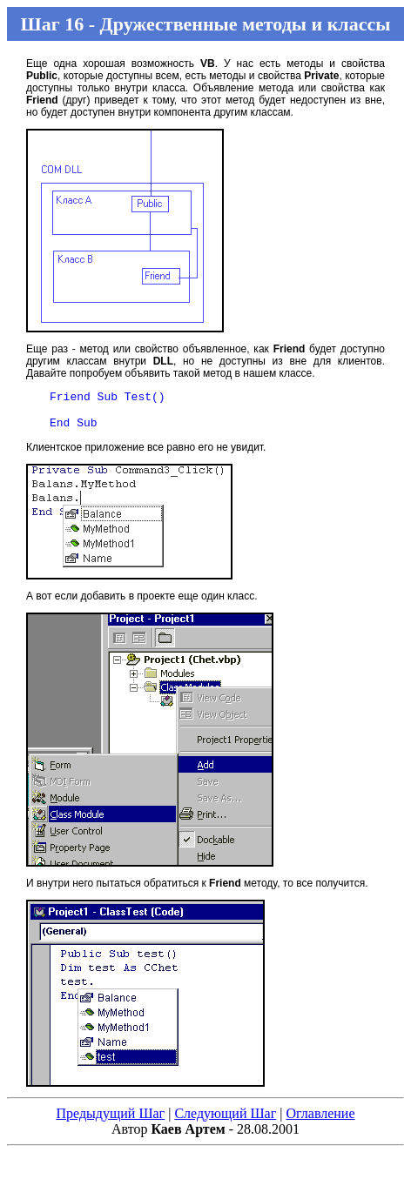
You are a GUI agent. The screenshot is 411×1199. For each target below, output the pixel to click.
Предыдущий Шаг (110, 1121)
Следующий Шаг (225, 1121)
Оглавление (320, 1121)
